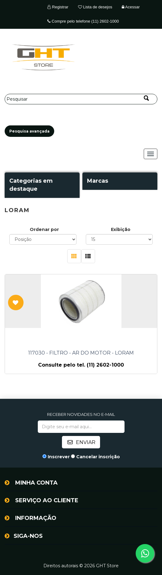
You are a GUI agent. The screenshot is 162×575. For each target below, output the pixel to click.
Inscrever (59, 457)
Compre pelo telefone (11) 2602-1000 (83, 21)
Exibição (120, 229)
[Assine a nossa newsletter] (81, 426)
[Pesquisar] (81, 99)
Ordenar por (44, 229)
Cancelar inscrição (98, 457)
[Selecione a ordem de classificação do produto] (43, 239)
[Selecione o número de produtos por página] (119, 239)
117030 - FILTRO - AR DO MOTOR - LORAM (81, 353)
